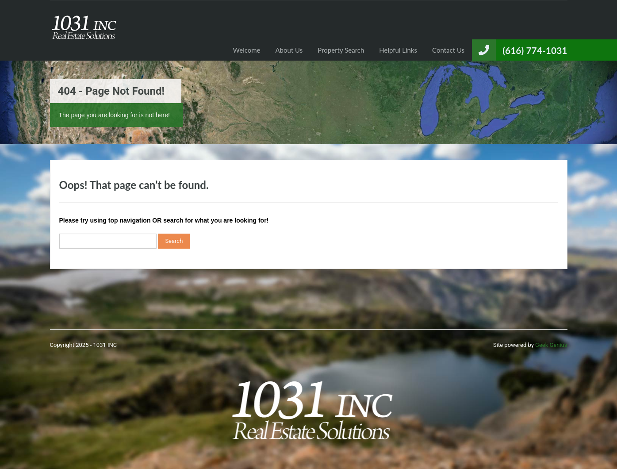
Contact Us (448, 50)
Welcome (247, 50)
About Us (289, 50)
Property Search (341, 50)
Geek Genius (551, 345)
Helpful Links (398, 50)
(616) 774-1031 (534, 50)
